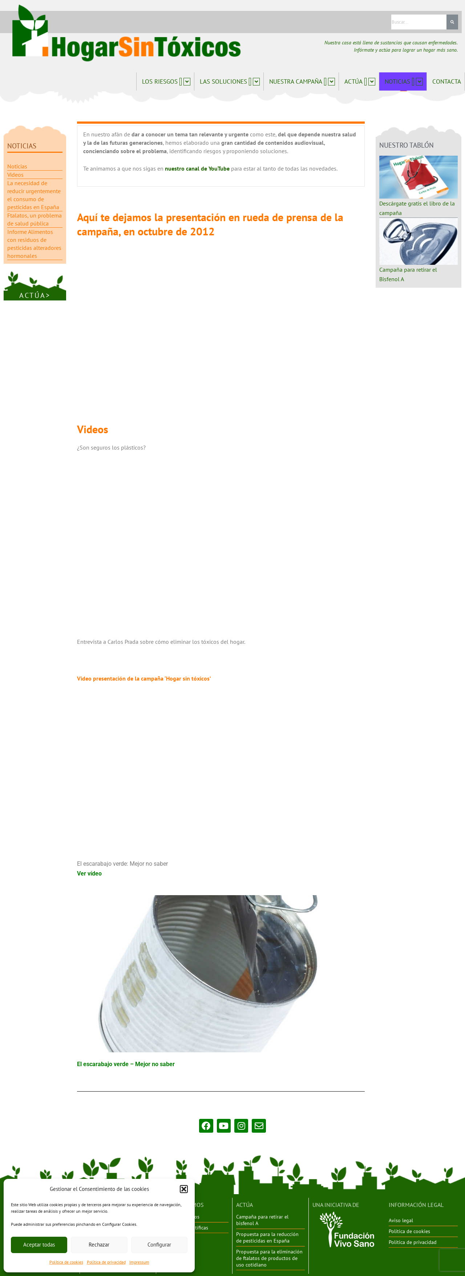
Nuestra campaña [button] (302, 81)
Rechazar (99, 1244)
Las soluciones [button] (230, 81)
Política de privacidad (106, 1262)
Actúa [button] (359, 81)
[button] (183, 1189)
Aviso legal (401, 1220)
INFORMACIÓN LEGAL (416, 1204)
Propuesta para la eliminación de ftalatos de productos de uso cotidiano (269, 1257)
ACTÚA (244, 1204)
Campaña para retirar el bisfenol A (262, 1219)
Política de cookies (66, 1262)
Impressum (139, 1262)
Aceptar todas (39, 1244)
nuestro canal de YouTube (198, 168)
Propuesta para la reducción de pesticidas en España (267, 1236)
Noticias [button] (404, 81)
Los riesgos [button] (166, 81)
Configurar (159, 1244)
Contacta (446, 81)
